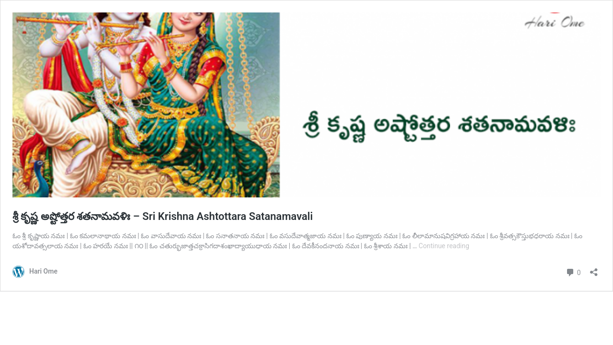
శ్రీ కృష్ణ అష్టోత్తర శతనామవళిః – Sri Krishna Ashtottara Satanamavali (162, 216)
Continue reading (444, 246)
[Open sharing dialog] (594, 269)
